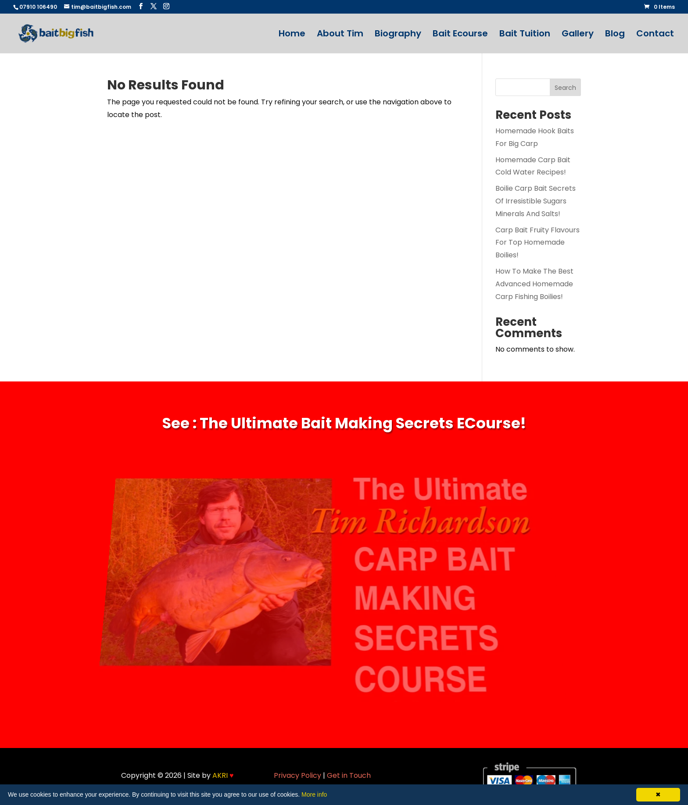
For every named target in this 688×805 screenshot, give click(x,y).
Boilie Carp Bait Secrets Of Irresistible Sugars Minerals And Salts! (535, 201)
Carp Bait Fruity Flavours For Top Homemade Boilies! (537, 242)
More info (314, 794)
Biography (398, 34)
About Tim (340, 34)
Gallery (578, 34)
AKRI (223, 775)
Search (565, 87)
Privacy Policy (297, 775)
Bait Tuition (524, 34)
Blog (615, 34)
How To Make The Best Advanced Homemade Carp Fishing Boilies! (534, 284)
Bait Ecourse (460, 34)
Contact (655, 34)
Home (292, 34)
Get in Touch (349, 775)
